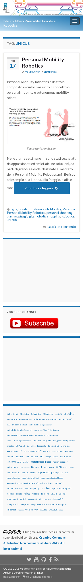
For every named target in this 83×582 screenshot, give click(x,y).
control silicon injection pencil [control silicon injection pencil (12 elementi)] (19, 441)
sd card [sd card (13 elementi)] (54, 494)
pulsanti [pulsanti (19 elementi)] (58, 483)
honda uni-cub (39, 209)
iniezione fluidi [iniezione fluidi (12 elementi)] (30, 451)
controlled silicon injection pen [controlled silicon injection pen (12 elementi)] (46, 430)
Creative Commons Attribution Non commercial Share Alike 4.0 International (34, 543)
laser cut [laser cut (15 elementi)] (20, 456)
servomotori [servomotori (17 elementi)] (12, 499)
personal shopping (59, 213)
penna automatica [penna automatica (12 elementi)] (13, 478)
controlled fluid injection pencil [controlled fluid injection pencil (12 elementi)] (19, 430)
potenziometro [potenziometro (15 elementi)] (37, 483)
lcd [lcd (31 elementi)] (27, 456)
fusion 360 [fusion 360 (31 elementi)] (53, 445)
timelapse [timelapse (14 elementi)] (61, 504)
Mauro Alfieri (33, 71)
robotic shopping (48, 216)
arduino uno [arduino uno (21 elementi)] (39, 419)
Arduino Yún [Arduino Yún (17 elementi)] (51, 419)
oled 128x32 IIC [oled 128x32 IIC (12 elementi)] (13, 472)
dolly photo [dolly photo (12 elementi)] (57, 441)
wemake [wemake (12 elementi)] (21, 510)
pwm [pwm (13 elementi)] (26, 488)
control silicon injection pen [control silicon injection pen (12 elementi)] (46, 435)
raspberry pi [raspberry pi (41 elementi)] (48, 488)
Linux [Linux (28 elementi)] (55, 456)
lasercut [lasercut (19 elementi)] (10, 456)
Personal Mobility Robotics (43, 62)
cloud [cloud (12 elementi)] (24, 425)
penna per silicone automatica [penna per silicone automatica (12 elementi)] (18, 483)
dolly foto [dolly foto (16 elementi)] (47, 440)
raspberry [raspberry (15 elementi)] (34, 488)
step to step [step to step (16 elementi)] (36, 504)
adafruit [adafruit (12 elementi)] (58, 414)
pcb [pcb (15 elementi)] (66, 472)
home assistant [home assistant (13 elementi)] (12, 451)
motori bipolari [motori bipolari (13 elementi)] (23, 462)
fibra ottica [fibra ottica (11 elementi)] (31, 446)
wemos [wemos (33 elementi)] (29, 509)
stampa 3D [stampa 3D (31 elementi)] (57, 499)
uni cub (12, 220)
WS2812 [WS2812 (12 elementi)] (43, 510)
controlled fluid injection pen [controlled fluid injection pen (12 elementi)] (40, 425)
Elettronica (50, 71)
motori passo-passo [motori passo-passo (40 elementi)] (41, 461)
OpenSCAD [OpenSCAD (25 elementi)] (44, 472)
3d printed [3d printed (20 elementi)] (24, 414)
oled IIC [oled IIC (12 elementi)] (33, 472)
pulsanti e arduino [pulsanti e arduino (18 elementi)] (15, 488)
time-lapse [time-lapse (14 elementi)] (49, 504)
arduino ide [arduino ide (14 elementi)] (12, 419)
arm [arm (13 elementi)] (60, 419)
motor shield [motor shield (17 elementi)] (12, 467)
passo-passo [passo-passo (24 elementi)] (57, 472)
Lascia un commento (62, 227)
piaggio (12, 216)
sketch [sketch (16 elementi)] (23, 499)
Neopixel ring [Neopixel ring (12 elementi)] (49, 467)
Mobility (55, 209)
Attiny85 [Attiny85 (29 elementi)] (67, 419)
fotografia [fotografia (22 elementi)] (41, 446)
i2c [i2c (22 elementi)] (21, 451)
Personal (69, 209)
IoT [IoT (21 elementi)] (40, 451)
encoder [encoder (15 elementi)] (10, 446)
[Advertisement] (34, 270)
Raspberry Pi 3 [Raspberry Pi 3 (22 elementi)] (64, 488)
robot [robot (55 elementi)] (27, 493)
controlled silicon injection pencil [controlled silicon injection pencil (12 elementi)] (20, 435)
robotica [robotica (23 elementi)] (35, 494)
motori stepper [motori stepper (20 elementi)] (60, 462)
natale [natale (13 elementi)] (27, 467)
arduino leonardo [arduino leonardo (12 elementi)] (25, 419)
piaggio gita (26, 216)
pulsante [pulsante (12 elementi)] (49, 483)
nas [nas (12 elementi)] (21, 467)
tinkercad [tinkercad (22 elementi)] (11, 509)
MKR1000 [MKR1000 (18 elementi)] (11, 462)
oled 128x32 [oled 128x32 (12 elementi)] (69, 467)
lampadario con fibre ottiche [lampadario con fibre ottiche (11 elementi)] (62, 451)
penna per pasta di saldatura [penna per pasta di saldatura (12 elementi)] (52, 478)
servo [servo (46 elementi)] (62, 493)
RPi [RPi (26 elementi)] (43, 493)
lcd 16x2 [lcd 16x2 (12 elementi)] (34, 457)
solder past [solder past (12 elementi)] (32, 499)
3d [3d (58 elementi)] (8, 413)
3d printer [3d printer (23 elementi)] (36, 414)
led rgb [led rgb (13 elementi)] (48, 457)
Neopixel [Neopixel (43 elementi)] (36, 467)
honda (23, 209)
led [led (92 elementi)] (42, 456)
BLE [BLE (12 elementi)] (8, 425)
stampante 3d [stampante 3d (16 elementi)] (13, 504)
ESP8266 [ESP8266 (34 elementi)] (20, 445)
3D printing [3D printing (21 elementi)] (48, 414)
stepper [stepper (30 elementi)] (25, 504)
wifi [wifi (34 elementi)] (36, 509)
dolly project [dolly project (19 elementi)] (69, 440)
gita (14, 209)
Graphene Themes (40, 576)
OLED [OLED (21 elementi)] (59, 467)
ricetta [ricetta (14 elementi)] (19, 494)
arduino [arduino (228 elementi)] (69, 413)
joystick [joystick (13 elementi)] (46, 451)
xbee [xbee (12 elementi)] (61, 510)
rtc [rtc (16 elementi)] (47, 494)
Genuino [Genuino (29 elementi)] (65, 445)
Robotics (68, 216)
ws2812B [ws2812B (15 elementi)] (53, 509)
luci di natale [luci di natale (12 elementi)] (65, 457)
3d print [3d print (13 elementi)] (15, 414)
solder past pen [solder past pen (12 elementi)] (44, 499)
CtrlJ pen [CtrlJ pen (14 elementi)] (37, 441)
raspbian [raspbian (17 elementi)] (10, 494)
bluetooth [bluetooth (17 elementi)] (16, 424)
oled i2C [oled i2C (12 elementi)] (25, 472)
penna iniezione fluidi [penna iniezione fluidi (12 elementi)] (30, 478)
